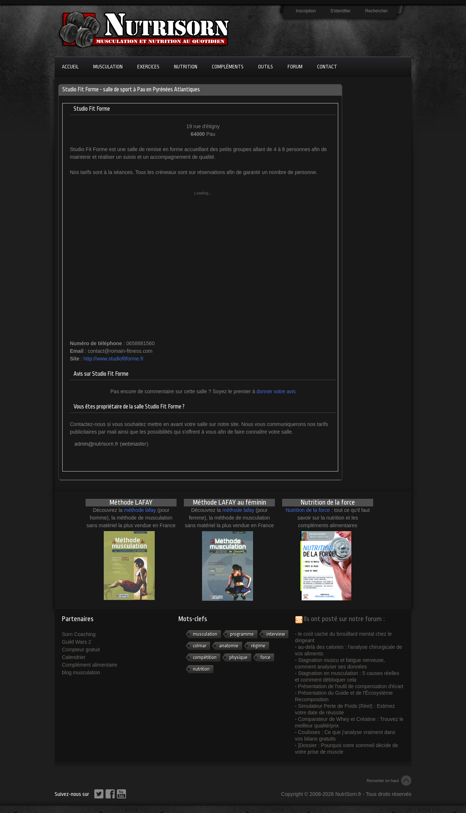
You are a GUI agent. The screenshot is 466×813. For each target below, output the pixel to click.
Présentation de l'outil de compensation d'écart (350, 686)
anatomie (228, 645)
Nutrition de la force (308, 510)
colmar (199, 645)
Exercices (148, 67)
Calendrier (74, 657)
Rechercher (376, 10)
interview (275, 634)
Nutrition (185, 67)
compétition (205, 657)
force (265, 657)
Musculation (108, 67)
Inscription (306, 10)
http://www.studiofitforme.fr (113, 359)
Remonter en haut (383, 780)
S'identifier (340, 10)
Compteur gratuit (81, 649)
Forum (295, 67)
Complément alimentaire (89, 665)
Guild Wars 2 (76, 642)
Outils (265, 67)
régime (258, 645)
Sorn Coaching (79, 634)
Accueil (70, 67)
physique (238, 657)
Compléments (228, 67)
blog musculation (81, 672)
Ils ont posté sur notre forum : (344, 619)
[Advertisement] (375, 193)
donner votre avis (276, 391)
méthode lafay (140, 510)
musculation (205, 634)
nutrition (201, 669)
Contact (327, 67)
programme (242, 634)
